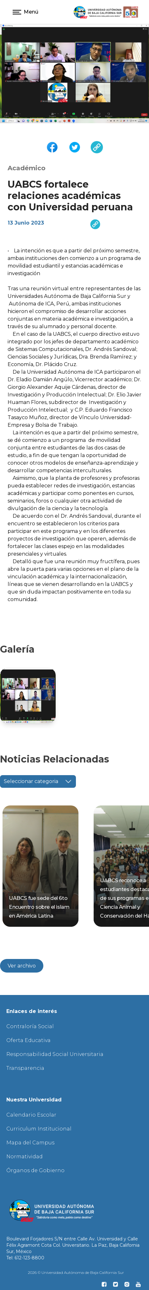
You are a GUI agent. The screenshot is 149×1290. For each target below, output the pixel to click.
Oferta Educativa (28, 1040)
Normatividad (24, 1157)
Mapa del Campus (30, 1143)
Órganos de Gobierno (35, 1170)
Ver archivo (22, 966)
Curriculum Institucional (38, 1129)
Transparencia (25, 1068)
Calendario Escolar (31, 1115)
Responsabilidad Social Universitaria (54, 1054)
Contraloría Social (30, 1026)
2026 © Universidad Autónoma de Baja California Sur (76, 1272)
